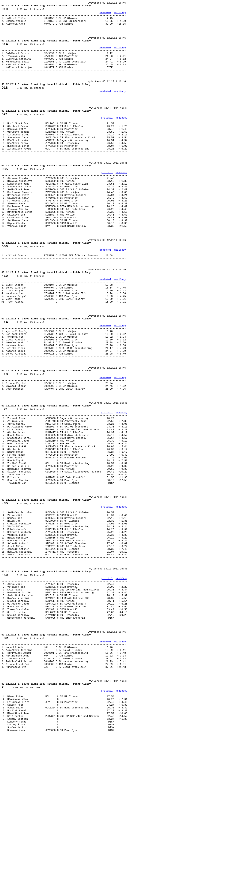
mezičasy (120, 14)
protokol (105, 14)
